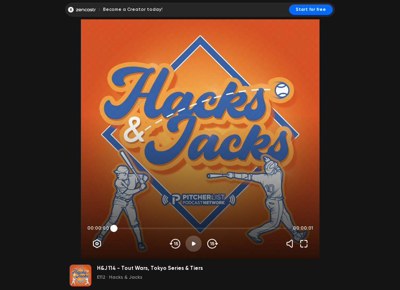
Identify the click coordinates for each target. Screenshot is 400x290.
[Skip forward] (211, 244)
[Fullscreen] (303, 244)
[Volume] (292, 244)
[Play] (194, 244)
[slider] (114, 228)
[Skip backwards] (175, 244)
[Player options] (97, 243)
